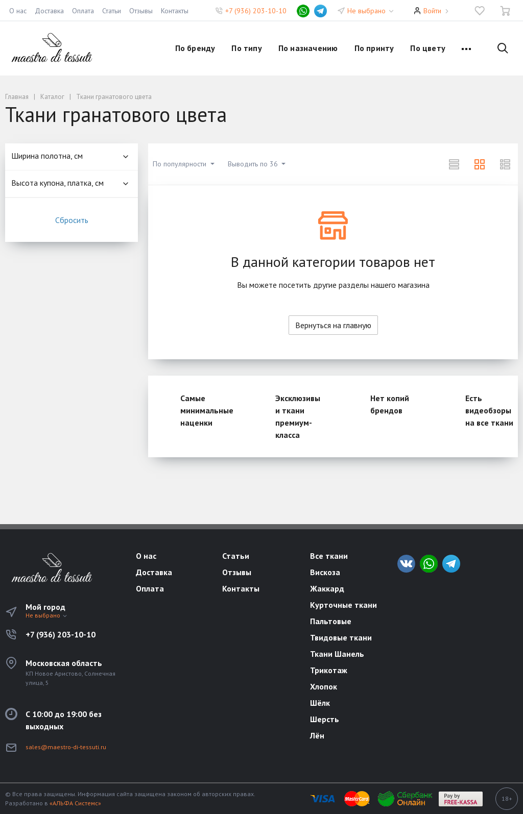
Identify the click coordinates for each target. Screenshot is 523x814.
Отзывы (141, 10)
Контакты (174, 10)
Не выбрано (371, 10)
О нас (18, 10)
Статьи (111, 10)
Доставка (49, 10)
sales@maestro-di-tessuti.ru (66, 747)
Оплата (83, 10)
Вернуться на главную (333, 325)
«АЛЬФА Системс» (75, 803)
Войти (432, 10)
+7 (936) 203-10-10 (256, 10)
